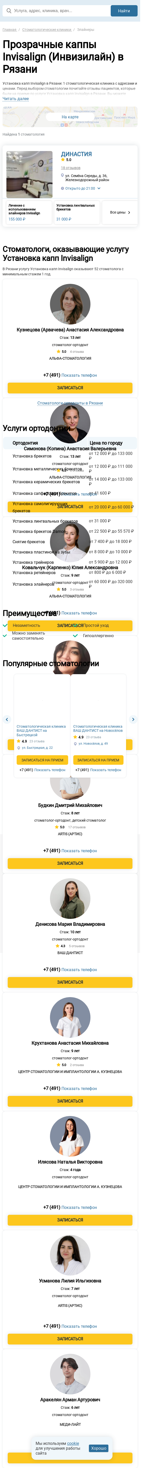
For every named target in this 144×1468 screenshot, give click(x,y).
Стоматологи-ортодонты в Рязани (70, 403)
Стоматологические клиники (47, 29)
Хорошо (98, 1448)
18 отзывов (70, 168)
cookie (73, 1443)
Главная (10, 29)
